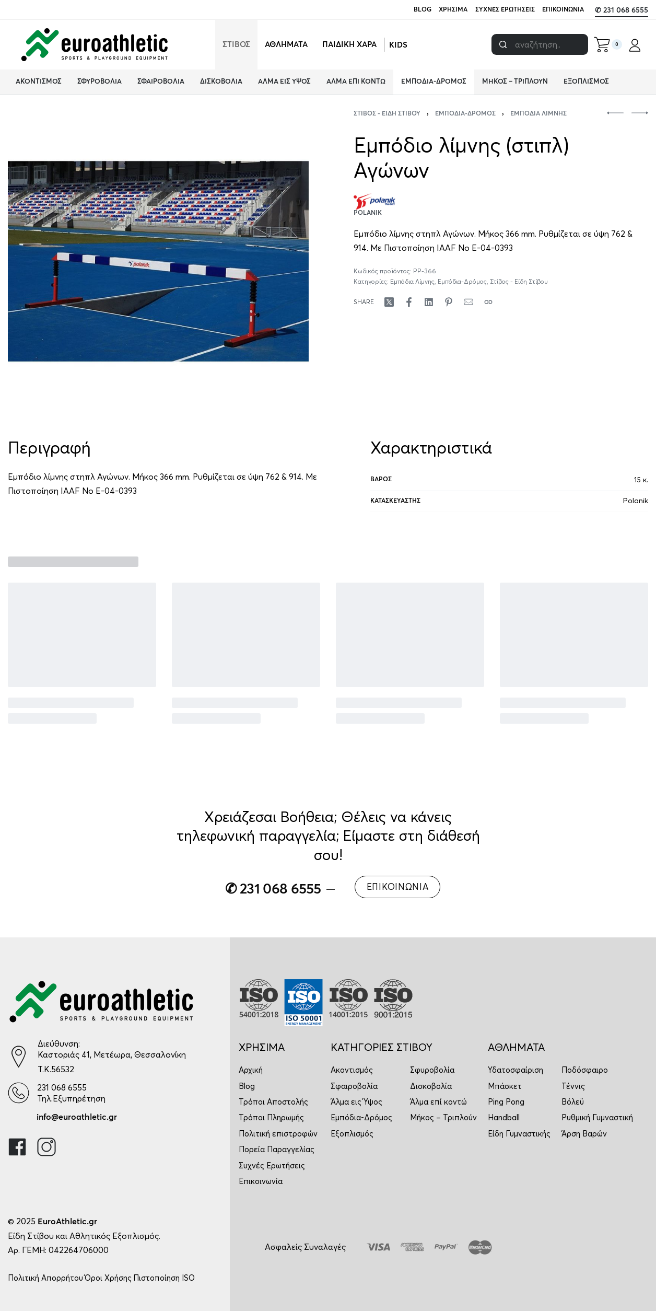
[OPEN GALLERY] (158, 261)
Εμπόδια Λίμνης (538, 114)
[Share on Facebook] (409, 302)
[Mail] (468, 302)
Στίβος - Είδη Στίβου (387, 114)
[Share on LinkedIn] (429, 302)
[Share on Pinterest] (448, 302)
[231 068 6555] (18, 1093)
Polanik (635, 500)
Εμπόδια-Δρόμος (465, 114)
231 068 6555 (62, 1087)
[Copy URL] (488, 302)
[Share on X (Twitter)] (389, 302)
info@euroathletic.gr (77, 1117)
